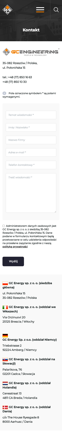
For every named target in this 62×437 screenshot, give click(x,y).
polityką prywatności (15, 246)
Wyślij (13, 261)
